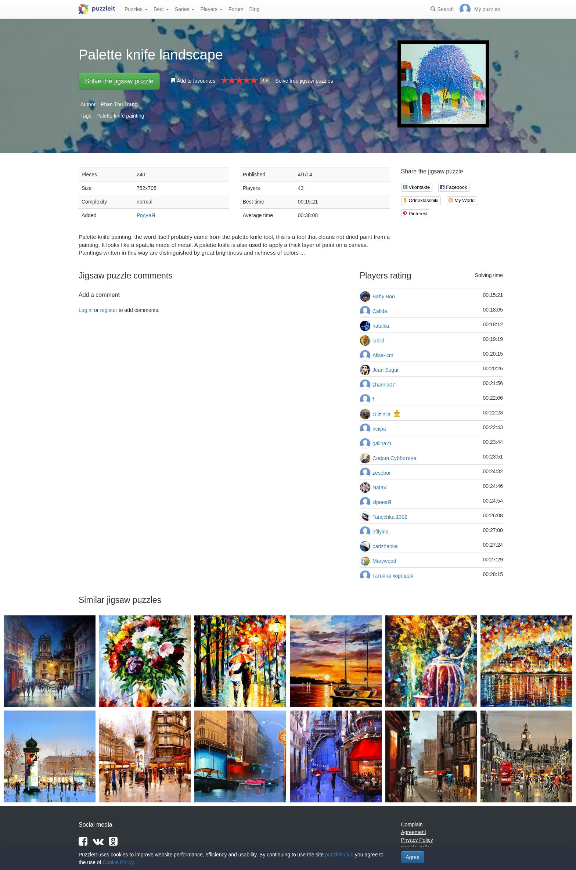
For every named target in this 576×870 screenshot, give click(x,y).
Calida (379, 311)
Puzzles (136, 9)
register (108, 310)
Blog (254, 9)
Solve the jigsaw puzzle (119, 81)
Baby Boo (383, 296)
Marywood (384, 561)
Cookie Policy (117, 862)
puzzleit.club (339, 855)
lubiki (378, 341)
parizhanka (385, 546)
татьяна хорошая (392, 576)
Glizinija (381, 414)
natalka (380, 326)
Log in (86, 310)
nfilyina (380, 532)
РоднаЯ (146, 215)
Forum (235, 9)
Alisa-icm (382, 355)
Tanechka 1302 (389, 517)
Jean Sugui (385, 370)
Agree (413, 857)
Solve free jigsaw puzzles (304, 81)
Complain (412, 824)
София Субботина (394, 458)
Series (185, 9)
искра (379, 429)
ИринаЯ (381, 502)
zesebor (381, 473)
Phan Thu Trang (119, 104)
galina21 (382, 443)
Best (161, 9)
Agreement (413, 832)
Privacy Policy (417, 840)
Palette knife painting (120, 116)
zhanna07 (383, 385)
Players (211, 9)
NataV (379, 487)
